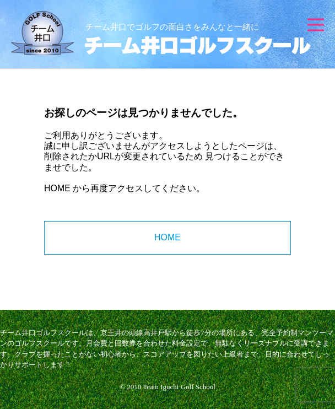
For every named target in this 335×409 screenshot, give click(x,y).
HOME (57, 188)
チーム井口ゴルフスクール (161, 33)
